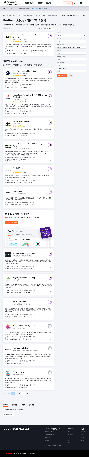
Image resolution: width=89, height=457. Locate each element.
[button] (76, 3)
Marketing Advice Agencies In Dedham (47, 15)
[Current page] (23, 393)
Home (4, 15)
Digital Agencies (13, 15)
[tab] (5, 405)
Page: (18, 393)
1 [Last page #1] (28, 393)
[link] (40, 3)
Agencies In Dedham (27, 15)
